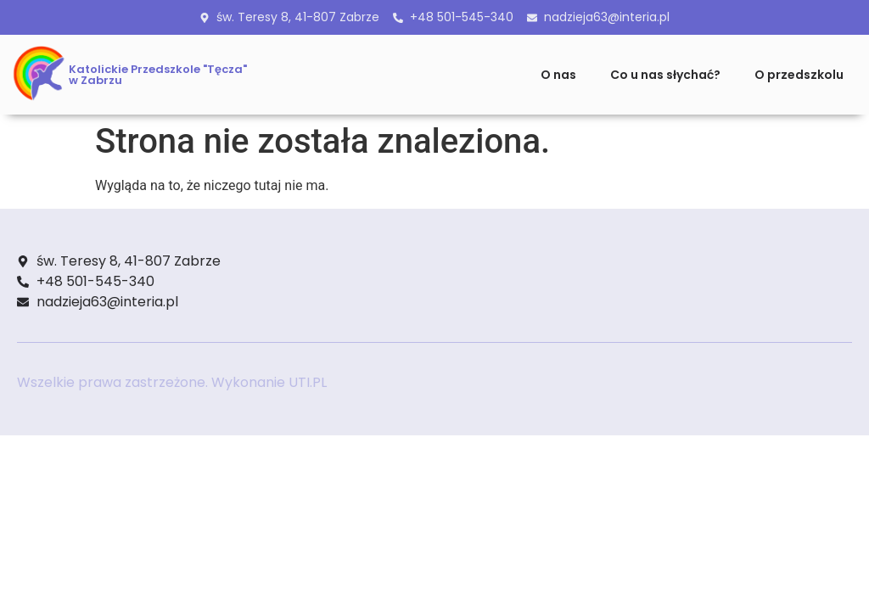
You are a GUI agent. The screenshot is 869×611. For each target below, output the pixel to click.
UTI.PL (308, 382)
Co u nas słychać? (665, 74)
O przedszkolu (799, 74)
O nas (558, 74)
